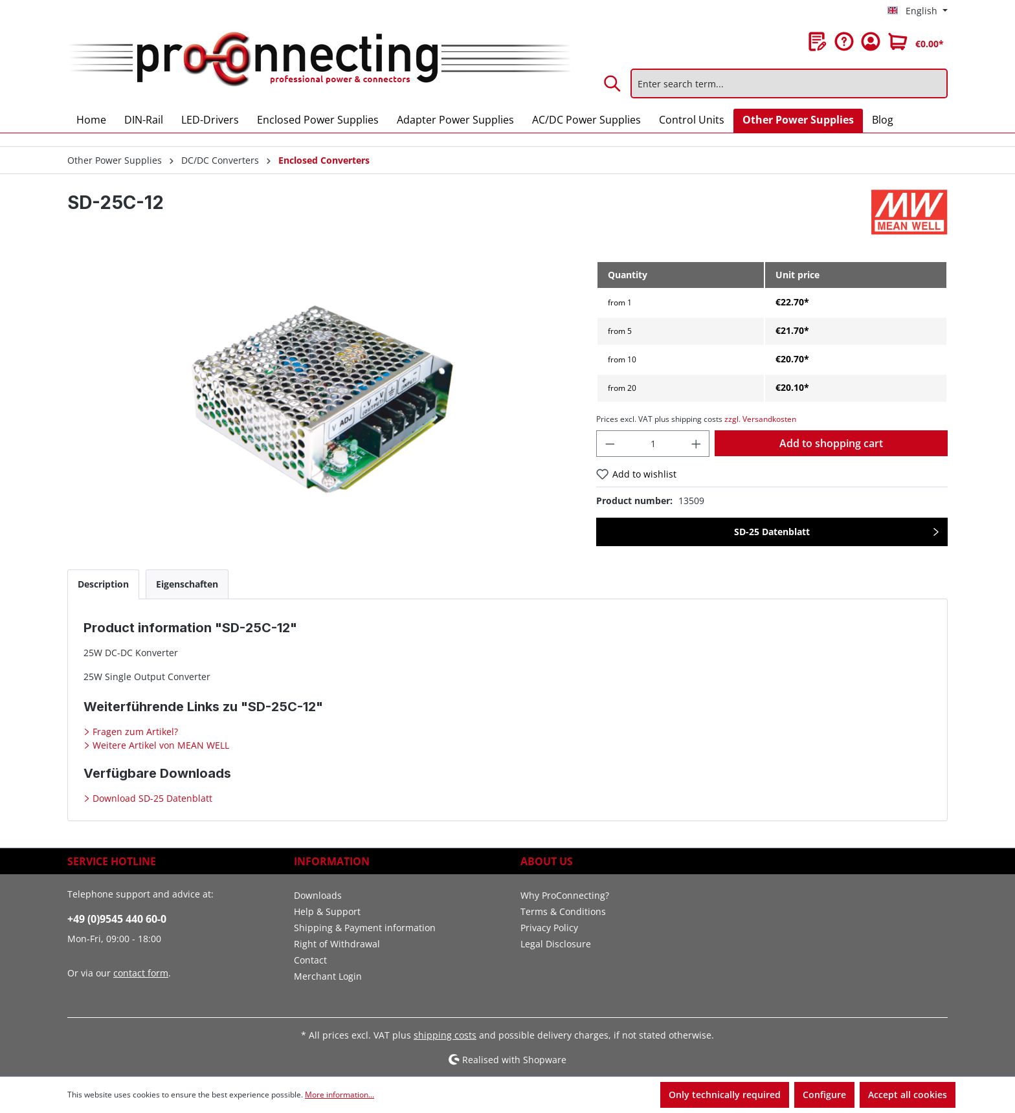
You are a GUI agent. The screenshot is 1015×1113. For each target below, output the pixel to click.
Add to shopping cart (831, 443)
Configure (824, 1094)
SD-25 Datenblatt (772, 531)
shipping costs (445, 1035)
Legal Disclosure (555, 944)
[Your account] (870, 41)
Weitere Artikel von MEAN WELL (159, 745)
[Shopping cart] (916, 41)
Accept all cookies (907, 1094)
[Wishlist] (817, 41)
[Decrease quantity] (609, 443)
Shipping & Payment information (365, 927)
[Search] (613, 83)
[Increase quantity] (696, 443)
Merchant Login (328, 976)
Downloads (318, 895)
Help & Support (327, 911)
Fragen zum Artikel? (134, 731)
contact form (140, 973)
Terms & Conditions (563, 911)
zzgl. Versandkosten (760, 418)
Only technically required (725, 1094)
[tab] (103, 584)
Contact (310, 960)
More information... (339, 1094)
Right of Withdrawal (337, 944)
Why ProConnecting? (564, 895)
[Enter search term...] (789, 83)
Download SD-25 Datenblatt (151, 798)
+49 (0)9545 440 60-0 (116, 919)
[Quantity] (653, 443)
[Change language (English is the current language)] (917, 11)
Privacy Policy (549, 927)
